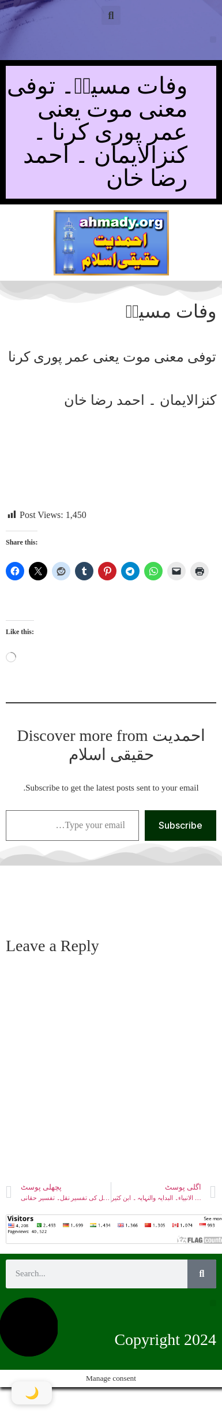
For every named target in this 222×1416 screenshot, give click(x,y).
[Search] (201, 1274)
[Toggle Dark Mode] (32, 1392)
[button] (111, 15)
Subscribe (180, 825)
